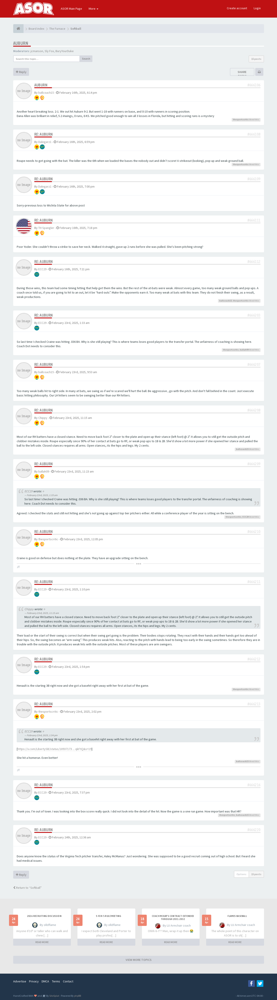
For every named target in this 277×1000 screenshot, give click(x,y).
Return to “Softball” (27, 888)
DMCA (45, 981)
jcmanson (37, 51)
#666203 (254, 315)
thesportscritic (241, 119)
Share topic (242, 74)
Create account (237, 8)
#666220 (254, 829)
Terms (56, 981)
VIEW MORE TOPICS (139, 960)
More (93, 9)
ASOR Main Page (71, 9)
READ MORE (42, 942)
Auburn (20, 43)
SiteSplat (54, 995)
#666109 (254, 179)
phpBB (77, 995)
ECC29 (42, 269)
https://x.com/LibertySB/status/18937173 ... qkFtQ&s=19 (55, 749)
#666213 (254, 704)
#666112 (254, 261)
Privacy (34, 981)
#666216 (254, 785)
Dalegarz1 (44, 142)
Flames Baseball (237, 916)
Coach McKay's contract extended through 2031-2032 (173, 917)
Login (257, 8)
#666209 (254, 464)
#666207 (254, 364)
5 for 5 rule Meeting (108, 916)
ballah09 (244, 349)
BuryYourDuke (64, 51)
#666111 (254, 220)
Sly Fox (49, 51)
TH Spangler (46, 228)
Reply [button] (21, 72)
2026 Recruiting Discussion (44, 916)
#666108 (254, 134)
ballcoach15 (46, 93)
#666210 (254, 531)
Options (241, 874)
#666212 (254, 659)
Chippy (42, 418)
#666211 (254, 581)
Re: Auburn (43, 134)
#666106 (254, 85)
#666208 (254, 410)
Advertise (19, 981)
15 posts (256, 58)
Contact (68, 981)
